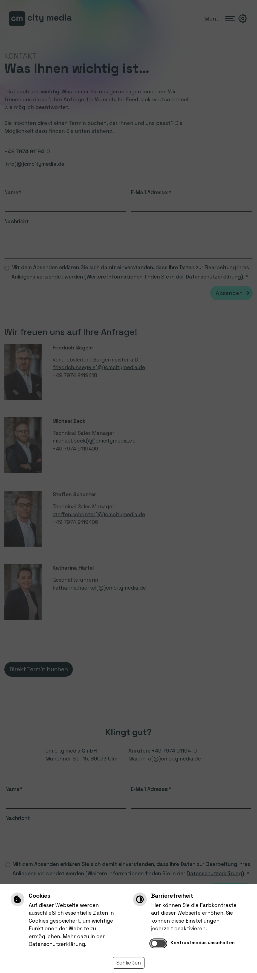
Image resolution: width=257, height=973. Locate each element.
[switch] (158, 943)
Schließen (128, 962)
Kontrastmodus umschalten (203, 943)
